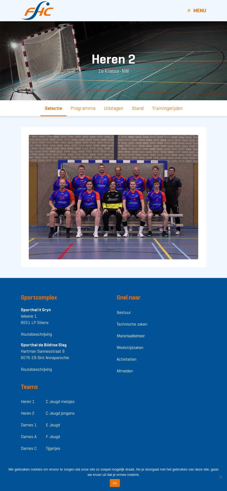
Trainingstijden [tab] (167, 108)
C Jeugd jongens (60, 413)
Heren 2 (28, 413)
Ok (114, 483)
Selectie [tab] (53, 108)
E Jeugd (53, 424)
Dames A (29, 436)
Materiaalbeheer (131, 335)
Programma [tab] (83, 108)
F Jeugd (53, 436)
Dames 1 (29, 424)
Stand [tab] (138, 108)
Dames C (29, 448)
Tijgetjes (53, 448)
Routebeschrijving (36, 334)
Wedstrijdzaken (130, 347)
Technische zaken (132, 324)
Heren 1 (28, 401)
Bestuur (124, 312)
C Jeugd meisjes (60, 401)
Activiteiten (126, 359)
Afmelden (125, 370)
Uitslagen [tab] (113, 108)
